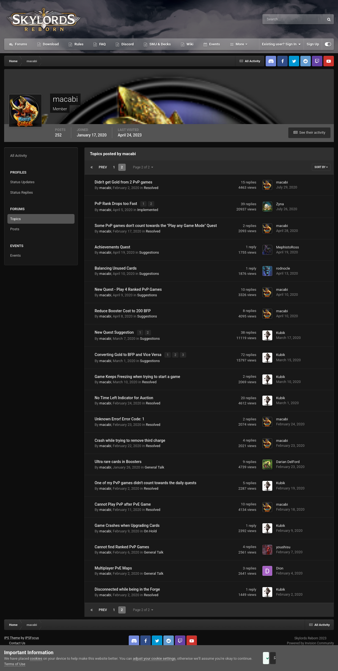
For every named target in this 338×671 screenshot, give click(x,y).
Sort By (321, 167)
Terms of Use (30, 664)
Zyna (280, 204)
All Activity (18, 156)
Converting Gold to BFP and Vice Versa (128, 352)
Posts (14, 229)
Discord (127, 44)
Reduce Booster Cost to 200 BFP (123, 310)
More (240, 44)
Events (214, 44)
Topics (15, 219)
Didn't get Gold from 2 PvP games (123, 182)
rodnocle (283, 267)
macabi (105, 188)
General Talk (154, 465)
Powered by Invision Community (310, 641)
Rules (78, 44)
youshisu (283, 545)
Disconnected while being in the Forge (127, 587)
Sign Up (313, 44)
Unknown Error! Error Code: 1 (119, 417)
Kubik (280, 331)
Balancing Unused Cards (116, 267)
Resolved (151, 188)
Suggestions (149, 252)
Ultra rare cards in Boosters (118, 459)
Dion (279, 566)
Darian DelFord (287, 459)
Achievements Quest (112, 246)
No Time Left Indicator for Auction (124, 395)
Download (50, 44)
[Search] (276, 19)
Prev (103, 167)
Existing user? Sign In (281, 44)
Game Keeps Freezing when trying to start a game (137, 374)
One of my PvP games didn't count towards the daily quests (145, 480)
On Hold (150, 529)
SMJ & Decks (160, 44)
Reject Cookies (315, 658)
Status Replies (21, 192)
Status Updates (22, 182)
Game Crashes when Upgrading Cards (127, 523)
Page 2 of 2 (143, 167)
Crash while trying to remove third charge (130, 438)
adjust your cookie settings (154, 658)
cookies (36, 658)
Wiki (189, 44)
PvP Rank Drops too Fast (116, 203)
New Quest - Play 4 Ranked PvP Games (128, 288)
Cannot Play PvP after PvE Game (123, 502)
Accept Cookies (273, 658)
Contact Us (17, 641)
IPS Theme (12, 636)
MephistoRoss (287, 246)
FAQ (102, 44)
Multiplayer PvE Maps (113, 565)
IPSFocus (32, 636)
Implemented (147, 209)
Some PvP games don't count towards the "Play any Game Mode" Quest (156, 225)
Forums (20, 44)
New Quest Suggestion (115, 331)
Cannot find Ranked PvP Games (122, 544)
